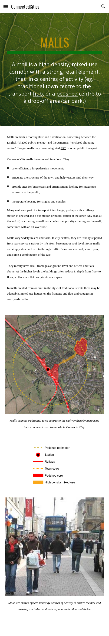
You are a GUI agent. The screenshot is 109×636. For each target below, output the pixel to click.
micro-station (62, 215)
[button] (5, 6)
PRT (63, 148)
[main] (54, 44)
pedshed (67, 93)
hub (38, 93)
